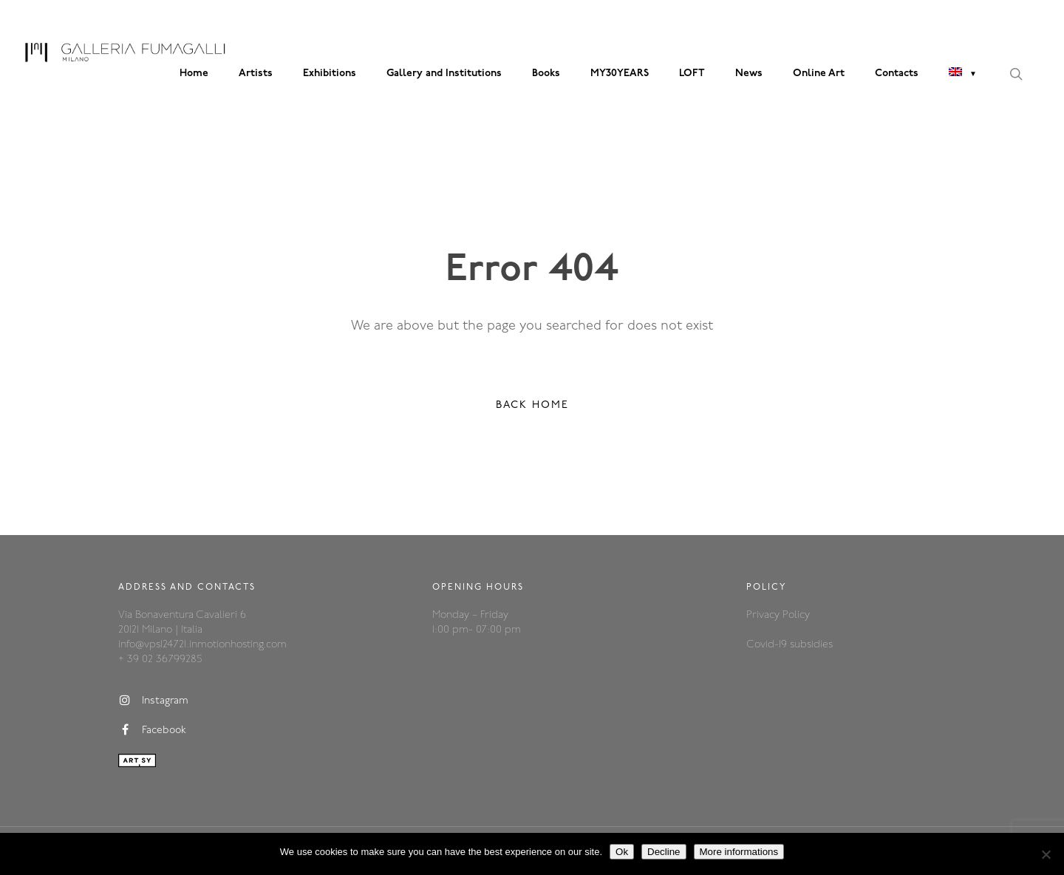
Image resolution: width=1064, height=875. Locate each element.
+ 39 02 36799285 (160, 659)
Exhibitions (329, 73)
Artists (256, 73)
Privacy (764, 615)
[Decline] (1045, 854)
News (749, 73)
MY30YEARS (619, 73)
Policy (796, 615)
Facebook (152, 730)
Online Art (819, 73)
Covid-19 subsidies (789, 644)
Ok (621, 851)
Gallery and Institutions (444, 73)
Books (546, 73)
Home (194, 73)
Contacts (896, 73)
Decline (663, 851)
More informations (739, 851)
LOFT (692, 73)
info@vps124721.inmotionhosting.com (202, 644)
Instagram (153, 701)
